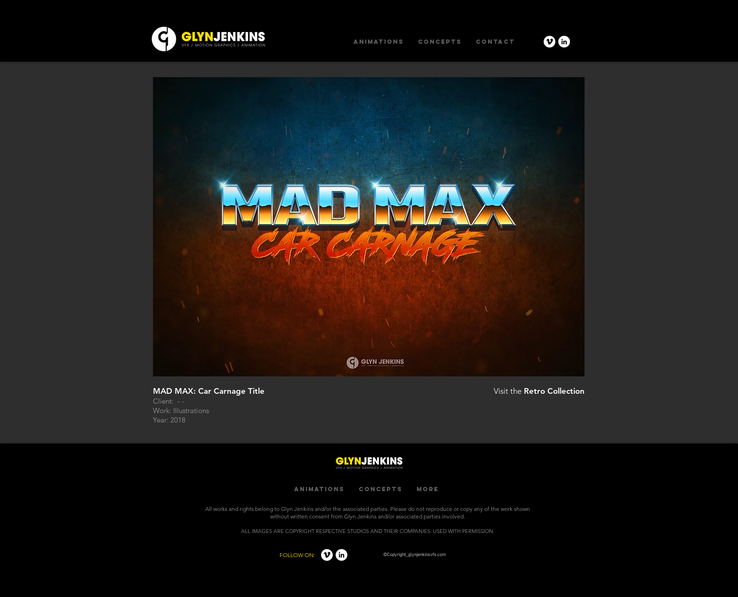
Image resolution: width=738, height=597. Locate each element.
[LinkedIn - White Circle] (564, 42)
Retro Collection (554, 391)
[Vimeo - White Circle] (549, 42)
